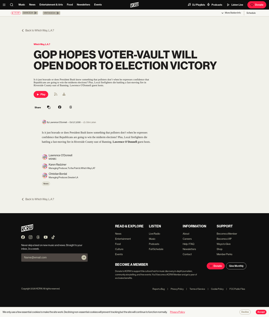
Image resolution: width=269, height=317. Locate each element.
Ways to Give (224, 243)
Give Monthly (236, 265)
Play (41, 94)
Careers (187, 238)
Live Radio (154, 233)
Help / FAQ (188, 243)
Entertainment (123, 238)
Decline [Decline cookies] (245, 312)
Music (22, 4)
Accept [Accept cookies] (261, 312)
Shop (219, 249)
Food (70, 4)
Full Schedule (156, 249)
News (32, 4)
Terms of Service (195, 289)
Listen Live (235, 5)
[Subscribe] (83, 257)
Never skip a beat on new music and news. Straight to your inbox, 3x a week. (51, 247)
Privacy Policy (175, 289)
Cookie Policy (216, 289)
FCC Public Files (235, 289)
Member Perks (224, 254)
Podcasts (214, 4)
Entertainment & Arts (51, 4)
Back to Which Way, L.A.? (37, 30)
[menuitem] (64, 94)
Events (98, 4)
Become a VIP (224, 238)
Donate (256, 5)
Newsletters (83, 4)
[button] (30, 13)
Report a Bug (159, 289)
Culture (119, 249)
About (186, 233)
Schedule (251, 13)
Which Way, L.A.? (42, 44)
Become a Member (227, 233)
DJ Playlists (196, 4)
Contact (187, 254)
